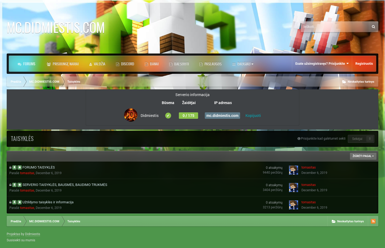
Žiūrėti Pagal (363, 156)
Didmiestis (32, 234)
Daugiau (245, 63)
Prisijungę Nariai (65, 63)
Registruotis (364, 64)
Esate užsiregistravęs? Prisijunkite (322, 64)
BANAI (154, 63)
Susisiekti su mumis (21, 240)
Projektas (13, 234)
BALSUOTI (181, 63)
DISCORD (127, 63)
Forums (28, 63)
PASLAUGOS (213, 63)
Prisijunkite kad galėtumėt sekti (323, 138)
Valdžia (99, 63)
